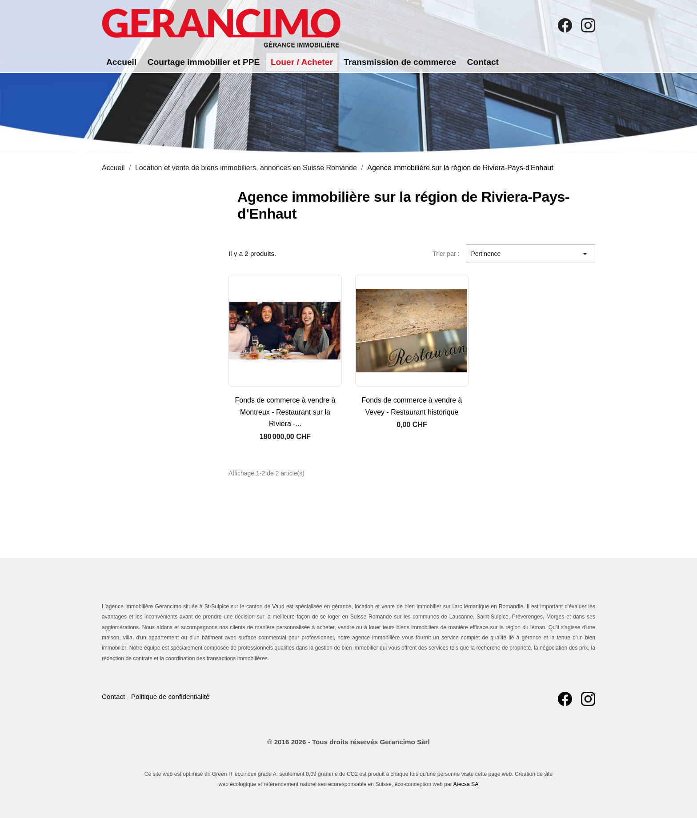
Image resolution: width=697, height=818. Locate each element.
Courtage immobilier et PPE (204, 62)
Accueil (121, 62)
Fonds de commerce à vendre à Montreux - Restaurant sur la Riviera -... (285, 411)
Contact (483, 62)
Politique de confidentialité (170, 696)
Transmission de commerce (400, 62)
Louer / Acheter (302, 62)
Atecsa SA (465, 784)
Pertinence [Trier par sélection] (530, 253)
